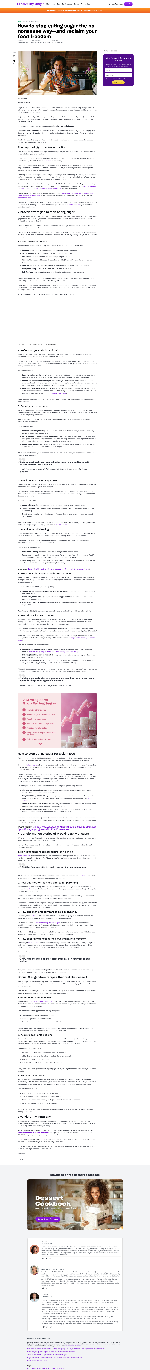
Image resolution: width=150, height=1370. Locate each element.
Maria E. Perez (33, 943)
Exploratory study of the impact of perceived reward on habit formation (51, 1352)
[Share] (14, 56)
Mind (47, 4)
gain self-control (73, 204)
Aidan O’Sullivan (24, 856)
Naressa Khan (23, 42)
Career (76, 4)
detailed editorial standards (72, 1346)
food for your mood (58, 393)
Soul (58, 4)
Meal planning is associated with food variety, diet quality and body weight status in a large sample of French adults (65, 1349)
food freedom (61, 525)
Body (53, 4)
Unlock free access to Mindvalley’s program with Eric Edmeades (57, 828)
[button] (109, 4)
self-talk (82, 876)
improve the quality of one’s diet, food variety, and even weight (54, 651)
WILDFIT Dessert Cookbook (41, 1001)
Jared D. (35, 916)
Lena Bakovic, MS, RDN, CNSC (40, 42)
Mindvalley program (30, 765)
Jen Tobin (29, 889)
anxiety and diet (24, 198)
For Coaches (85, 4)
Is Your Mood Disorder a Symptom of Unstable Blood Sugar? (47, 1355)
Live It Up (47, 161)
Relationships (67, 4)
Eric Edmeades (57, 42)
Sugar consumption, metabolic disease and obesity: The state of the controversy (54, 1357)
